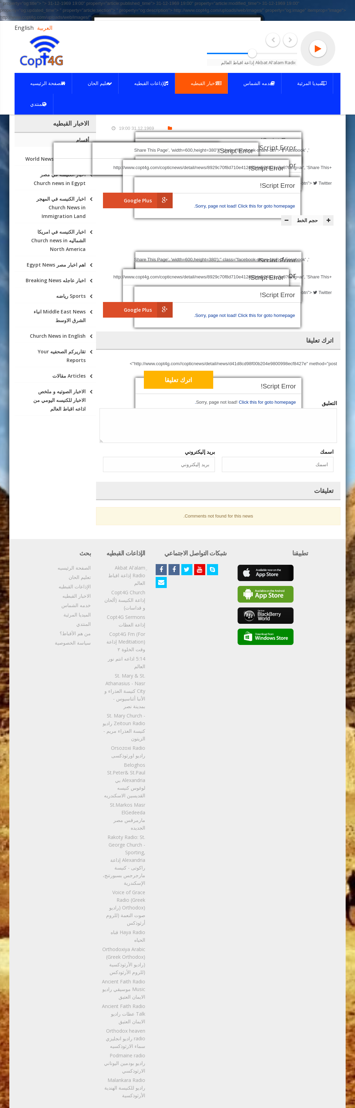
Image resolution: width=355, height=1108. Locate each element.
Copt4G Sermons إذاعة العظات (126, 621)
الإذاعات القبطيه (75, 586)
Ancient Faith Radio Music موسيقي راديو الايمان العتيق (123, 989)
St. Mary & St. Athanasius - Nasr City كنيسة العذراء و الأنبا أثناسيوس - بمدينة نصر (124, 691)
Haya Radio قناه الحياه (128, 936)
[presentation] (281, 380)
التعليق (329, 403)
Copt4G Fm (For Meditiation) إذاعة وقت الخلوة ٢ (125, 642)
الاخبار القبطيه (76, 596)
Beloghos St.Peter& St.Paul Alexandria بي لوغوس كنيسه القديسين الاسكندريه (124, 780)
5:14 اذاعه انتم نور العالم (126, 662)
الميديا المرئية (77, 614)
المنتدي (83, 624)
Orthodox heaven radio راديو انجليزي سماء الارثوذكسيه (125, 1038)
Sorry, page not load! (216, 206)
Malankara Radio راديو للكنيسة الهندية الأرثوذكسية (124, 1088)
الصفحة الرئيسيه (74, 567)
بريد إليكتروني (200, 451)
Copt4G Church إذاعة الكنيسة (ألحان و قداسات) (124, 600)
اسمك (327, 451)
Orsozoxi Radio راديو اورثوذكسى (128, 752)
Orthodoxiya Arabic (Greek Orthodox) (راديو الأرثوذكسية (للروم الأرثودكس (123, 960)
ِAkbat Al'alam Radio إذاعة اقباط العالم (126, 575)
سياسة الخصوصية (73, 642)
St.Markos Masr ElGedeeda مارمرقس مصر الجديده (127, 816)
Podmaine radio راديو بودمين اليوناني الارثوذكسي (124, 1063)
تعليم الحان (80, 577)
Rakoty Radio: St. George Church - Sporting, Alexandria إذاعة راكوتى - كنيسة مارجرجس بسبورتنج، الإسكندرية (124, 860)
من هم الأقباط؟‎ (75, 633)
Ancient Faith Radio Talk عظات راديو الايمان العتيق (123, 1014)
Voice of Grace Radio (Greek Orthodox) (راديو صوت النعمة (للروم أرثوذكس (125, 907)
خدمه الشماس (76, 605)
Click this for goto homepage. (244, 206)
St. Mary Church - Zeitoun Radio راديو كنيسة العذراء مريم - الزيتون (124, 727)
